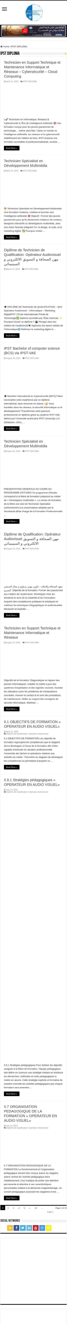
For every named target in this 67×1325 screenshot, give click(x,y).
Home (4, 46)
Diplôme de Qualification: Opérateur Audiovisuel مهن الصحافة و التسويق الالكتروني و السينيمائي (32, 538)
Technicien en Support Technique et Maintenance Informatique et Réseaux (32, 632)
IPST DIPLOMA (30, 81)
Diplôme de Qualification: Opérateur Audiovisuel (27, 734)
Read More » (11, 148)
